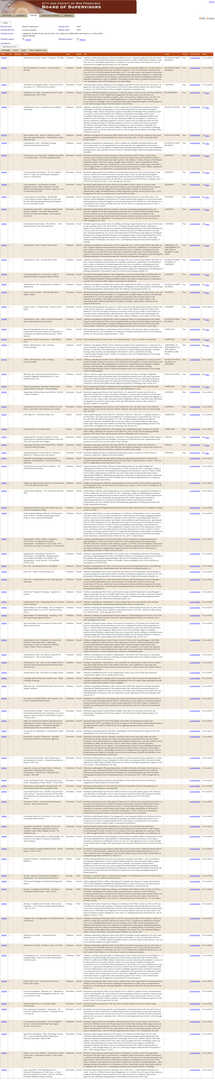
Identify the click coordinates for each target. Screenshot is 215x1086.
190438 (4, 143)
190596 (4, 945)
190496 (4, 319)
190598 (4, 981)
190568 (4, 107)
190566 (4, 698)
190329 (4, 307)
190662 (4, 816)
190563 (4, 889)
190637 (4, 786)
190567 (4, 374)
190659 (4, 673)
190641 (4, 876)
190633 (4, 737)
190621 (4, 711)
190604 (4, 1034)
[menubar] (24, 50)
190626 (4, 554)
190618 (4, 466)
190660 (4, 678)
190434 (4, 85)
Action (167, 54)
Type (68, 54)
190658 (4, 662)
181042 (4, 345)
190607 (4, 414)
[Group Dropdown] (16, 50)
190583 (4, 392)
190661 (4, 686)
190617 (4, 458)
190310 (4, 135)
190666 (4, 881)
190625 (4, 539)
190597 (4, 955)
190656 (4, 640)
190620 (4, 491)
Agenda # (17, 54)
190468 (4, 274)
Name (26, 54)
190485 (4, 197)
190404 (4, 92)
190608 (4, 429)
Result (185, 54)
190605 (4, 1053)
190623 (4, 508)
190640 (4, 615)
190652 (4, 802)
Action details (195, 58)
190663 (4, 826)
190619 (4, 483)
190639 (4, 607)
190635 (4, 768)
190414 (4, 339)
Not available (207, 58)
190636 (4, 780)
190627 (4, 566)
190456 (4, 172)
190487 (4, 209)
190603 (4, 1022)
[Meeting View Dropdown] (38, 50)
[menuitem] (6, 50)
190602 (4, 1009)
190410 (4, 329)
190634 (4, 758)
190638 (4, 791)
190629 (4, 579)
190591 (4, 407)
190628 (4, 572)
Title (85, 54)
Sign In (211, 2)
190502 (4, 224)
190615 (4, 453)
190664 (4, 849)
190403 (4, 68)
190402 (4, 58)
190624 (4, 513)
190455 (4, 155)
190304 (4, 292)
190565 (4, 904)
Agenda (28, 40)
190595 (4, 935)
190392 (4, 245)
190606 (4, 1070)
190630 (4, 592)
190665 (4, 859)
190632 (4, 731)
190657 (4, 655)
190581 (4, 437)
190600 (4, 836)
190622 (4, 721)
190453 (4, 386)
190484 (4, 184)
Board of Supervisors (30, 26)
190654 (4, 623)
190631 (4, 602)
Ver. (10, 54)
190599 (4, 991)
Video (207, 93)
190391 (4, 284)
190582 (4, 445)
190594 (4, 918)
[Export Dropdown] (24, 50)
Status (78, 54)
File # (3, 54)
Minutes (83, 40)
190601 (4, 1004)
